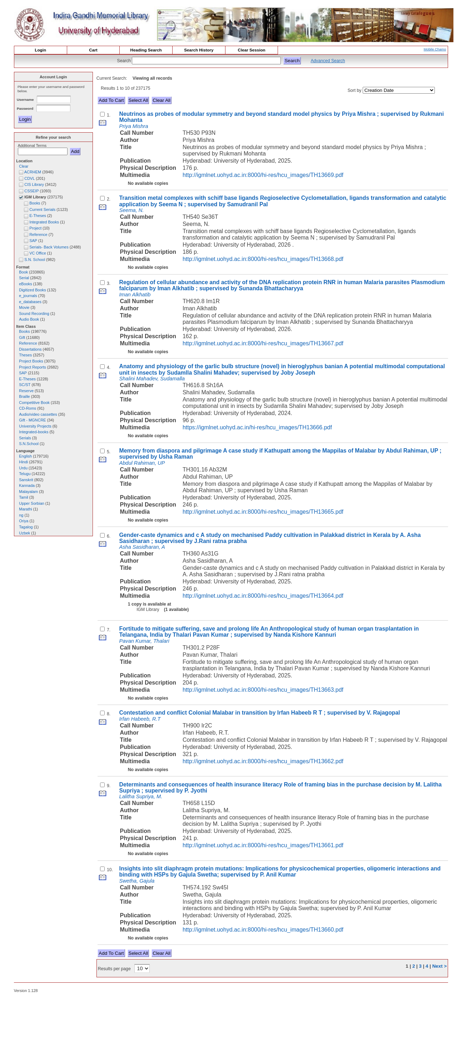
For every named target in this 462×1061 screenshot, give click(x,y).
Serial (24, 278)
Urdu (23, 468)
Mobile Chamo (435, 49)
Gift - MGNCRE (32, 420)
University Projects (35, 426)
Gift (22, 337)
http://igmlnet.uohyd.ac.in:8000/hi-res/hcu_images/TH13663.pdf (263, 690)
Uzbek (24, 533)
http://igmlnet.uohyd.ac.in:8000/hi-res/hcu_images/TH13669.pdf (263, 175)
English (25, 456)
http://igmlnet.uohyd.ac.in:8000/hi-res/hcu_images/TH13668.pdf (263, 259)
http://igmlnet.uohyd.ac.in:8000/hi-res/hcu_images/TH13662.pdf (263, 761)
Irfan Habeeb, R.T (140, 719)
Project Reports (32, 367)
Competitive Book (34, 402)
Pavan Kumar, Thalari (144, 641)
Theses (25, 355)
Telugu (24, 474)
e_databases (30, 302)
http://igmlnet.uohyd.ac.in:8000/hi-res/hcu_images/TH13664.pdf (263, 596)
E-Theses (27, 379)
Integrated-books (33, 432)
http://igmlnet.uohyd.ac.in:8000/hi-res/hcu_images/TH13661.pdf (263, 845)
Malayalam (28, 491)
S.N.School (29, 443)
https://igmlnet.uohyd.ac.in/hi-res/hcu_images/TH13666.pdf (257, 427)
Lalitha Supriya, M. (141, 796)
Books (24, 331)
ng (21, 515)
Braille (24, 396)
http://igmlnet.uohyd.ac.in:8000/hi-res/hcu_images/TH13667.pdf (263, 343)
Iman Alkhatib (135, 294)
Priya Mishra (133, 126)
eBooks (25, 284)
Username (26, 100)
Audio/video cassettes (38, 414)
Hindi (23, 462)
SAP (23, 373)
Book (23, 272)
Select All (138, 100)
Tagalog (26, 527)
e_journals (28, 295)
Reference (28, 343)
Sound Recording (34, 313)
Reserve (26, 391)
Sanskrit (26, 480)
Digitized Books (32, 290)
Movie (24, 307)
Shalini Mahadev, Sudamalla (152, 378)
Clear (23, 166)
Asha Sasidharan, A (142, 547)
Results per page (114, 968)
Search (124, 60)
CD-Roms (27, 408)
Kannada (27, 485)
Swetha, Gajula (137, 881)
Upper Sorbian (31, 503)
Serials (25, 438)
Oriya (23, 521)
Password (25, 108)
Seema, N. (131, 210)
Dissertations (30, 349)
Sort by (355, 90)
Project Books (31, 361)
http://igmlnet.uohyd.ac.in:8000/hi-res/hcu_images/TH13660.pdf (263, 930)
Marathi (25, 509)
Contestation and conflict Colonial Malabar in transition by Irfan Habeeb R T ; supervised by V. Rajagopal (259, 713)
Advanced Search (328, 60)
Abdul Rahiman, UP (142, 463)
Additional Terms (32, 145)
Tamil (23, 497)
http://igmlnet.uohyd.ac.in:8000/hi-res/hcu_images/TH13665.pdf (263, 512)
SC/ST (24, 385)
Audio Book (29, 319)
